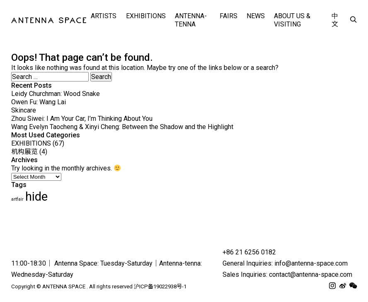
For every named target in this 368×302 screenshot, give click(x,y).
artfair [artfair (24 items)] (17, 199)
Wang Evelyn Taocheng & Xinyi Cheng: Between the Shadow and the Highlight (122, 127)
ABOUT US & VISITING (292, 20)
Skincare (23, 110)
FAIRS (228, 16)
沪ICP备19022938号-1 (160, 286)
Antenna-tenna (191, 20)
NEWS (256, 16)
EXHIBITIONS (146, 16)
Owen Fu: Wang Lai (38, 102)
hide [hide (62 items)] (36, 196)
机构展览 (24, 152)
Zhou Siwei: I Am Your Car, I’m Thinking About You (82, 118)
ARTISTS (103, 16)
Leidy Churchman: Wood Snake (55, 94)
